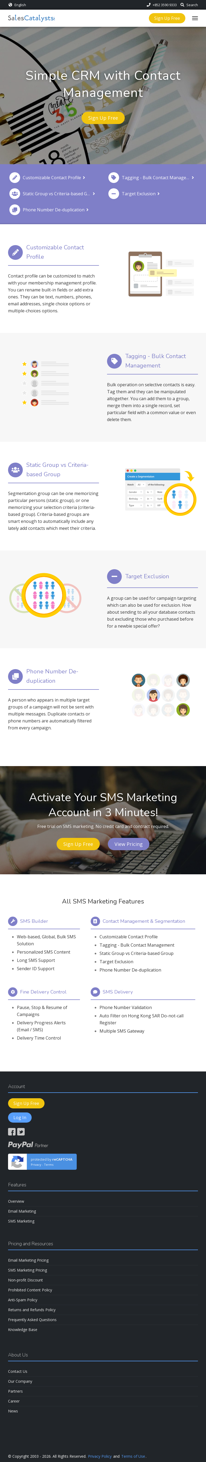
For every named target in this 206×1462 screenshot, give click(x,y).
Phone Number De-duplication (130, 970)
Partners (15, 1391)
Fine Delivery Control (43, 992)
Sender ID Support (35, 969)
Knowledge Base (22, 1329)
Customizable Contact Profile (129, 937)
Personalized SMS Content (43, 952)
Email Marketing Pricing (28, 1260)
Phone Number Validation (126, 1007)
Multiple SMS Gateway (122, 1031)
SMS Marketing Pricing (27, 1270)
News (13, 1411)
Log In (19, 1117)
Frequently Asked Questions (32, 1319)
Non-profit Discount (25, 1280)
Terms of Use (133, 1456)
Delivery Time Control (39, 1038)
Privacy (36, 1165)
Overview (16, 1201)
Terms (48, 1165)
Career (14, 1401)
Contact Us (17, 1371)
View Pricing (129, 844)
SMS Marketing (21, 1221)
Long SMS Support (36, 960)
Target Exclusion (116, 962)
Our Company (20, 1381)
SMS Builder (34, 921)
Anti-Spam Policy (22, 1299)
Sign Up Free (167, 18)
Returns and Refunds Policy (32, 1309)
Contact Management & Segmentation (144, 921)
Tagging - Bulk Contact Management (137, 945)
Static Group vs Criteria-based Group (137, 953)
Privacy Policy (100, 1456)
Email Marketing (22, 1211)
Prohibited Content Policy (30, 1289)
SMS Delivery (118, 992)
